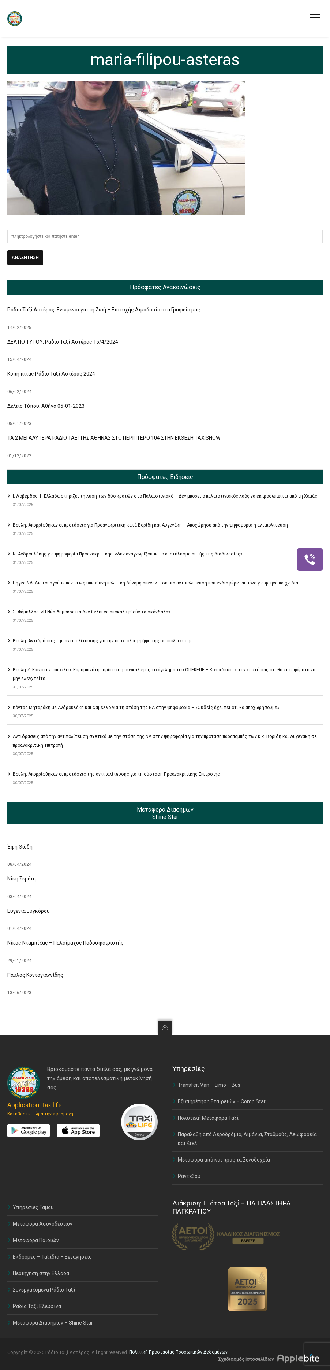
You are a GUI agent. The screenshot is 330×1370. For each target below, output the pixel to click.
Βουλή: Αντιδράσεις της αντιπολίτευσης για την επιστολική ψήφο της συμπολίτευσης (103, 640)
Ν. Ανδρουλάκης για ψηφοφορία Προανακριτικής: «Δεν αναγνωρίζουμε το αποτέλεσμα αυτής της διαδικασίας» (128, 554)
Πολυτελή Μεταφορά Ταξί (208, 1118)
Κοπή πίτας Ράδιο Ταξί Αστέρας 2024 (51, 374)
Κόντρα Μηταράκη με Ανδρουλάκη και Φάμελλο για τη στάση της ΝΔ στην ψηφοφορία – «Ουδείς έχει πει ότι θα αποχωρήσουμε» (146, 707)
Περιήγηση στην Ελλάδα (41, 1273)
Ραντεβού (189, 1176)
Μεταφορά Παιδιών (36, 1240)
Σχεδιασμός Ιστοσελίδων (246, 1359)
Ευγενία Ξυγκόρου (28, 911)
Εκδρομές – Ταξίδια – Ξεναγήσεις (52, 1257)
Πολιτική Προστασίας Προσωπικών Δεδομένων (178, 1352)
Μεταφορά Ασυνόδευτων (42, 1224)
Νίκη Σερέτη (21, 879)
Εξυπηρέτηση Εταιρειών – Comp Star (222, 1101)
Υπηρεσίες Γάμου (33, 1207)
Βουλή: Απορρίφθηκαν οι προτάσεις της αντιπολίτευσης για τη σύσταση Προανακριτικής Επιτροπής (116, 774)
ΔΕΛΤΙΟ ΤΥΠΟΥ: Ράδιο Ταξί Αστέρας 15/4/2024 (62, 342)
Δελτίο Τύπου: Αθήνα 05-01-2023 (46, 406)
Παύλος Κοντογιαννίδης (35, 975)
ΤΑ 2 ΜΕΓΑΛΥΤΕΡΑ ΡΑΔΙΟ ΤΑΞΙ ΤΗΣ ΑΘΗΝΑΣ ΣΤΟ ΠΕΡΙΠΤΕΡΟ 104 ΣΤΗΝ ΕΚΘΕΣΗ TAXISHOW (113, 438)
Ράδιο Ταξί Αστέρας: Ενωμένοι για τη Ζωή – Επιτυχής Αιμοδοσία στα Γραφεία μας (103, 310)
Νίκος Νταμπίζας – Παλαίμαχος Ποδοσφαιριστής (65, 943)
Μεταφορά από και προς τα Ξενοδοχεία (224, 1160)
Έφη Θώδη (20, 847)
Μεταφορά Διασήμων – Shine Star (53, 1323)
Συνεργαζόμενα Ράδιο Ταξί (44, 1290)
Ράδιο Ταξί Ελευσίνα (37, 1306)
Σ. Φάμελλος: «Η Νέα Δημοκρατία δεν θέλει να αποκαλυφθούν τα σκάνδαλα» (91, 611)
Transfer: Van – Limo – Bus (209, 1085)
